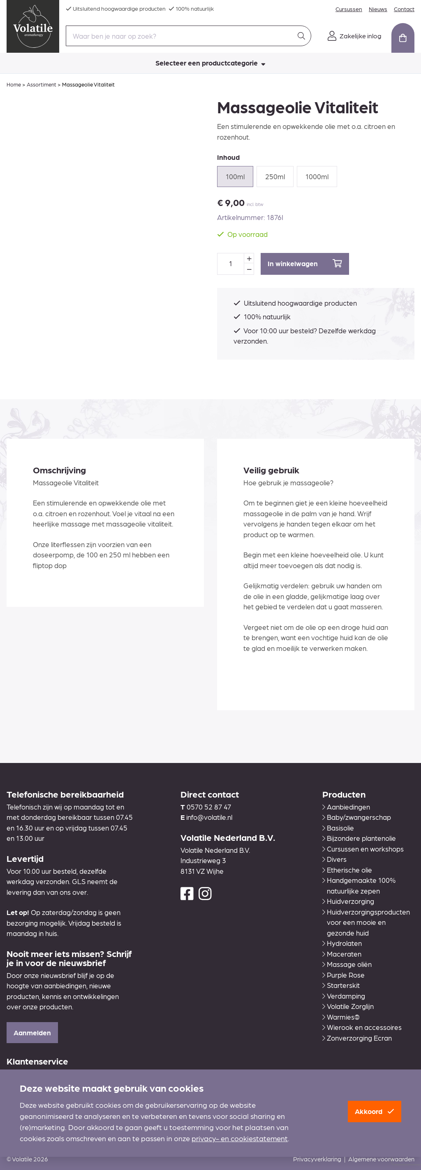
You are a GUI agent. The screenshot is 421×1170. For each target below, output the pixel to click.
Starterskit (341, 985)
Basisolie (338, 828)
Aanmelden (32, 1032)
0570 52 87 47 (209, 807)
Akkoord (374, 1111)
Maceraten (341, 954)
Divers (334, 859)
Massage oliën (347, 964)
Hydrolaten (342, 943)
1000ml (316, 176)
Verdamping (343, 996)
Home (14, 84)
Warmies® (341, 1017)
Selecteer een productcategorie (210, 62)
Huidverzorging (348, 901)
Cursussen (348, 8)
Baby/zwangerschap (356, 817)
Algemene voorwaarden (381, 1159)
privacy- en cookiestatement (240, 1138)
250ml (275, 176)
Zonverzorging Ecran (357, 1038)
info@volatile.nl (209, 817)
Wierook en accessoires (362, 1027)
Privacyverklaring (317, 1159)
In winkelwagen (305, 263)
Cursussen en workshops (363, 849)
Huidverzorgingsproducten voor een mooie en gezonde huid (366, 922)
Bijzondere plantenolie (359, 838)
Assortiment (41, 84)
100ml (235, 176)
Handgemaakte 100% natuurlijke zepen (359, 885)
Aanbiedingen (346, 807)
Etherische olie (347, 870)
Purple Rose (343, 975)
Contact (404, 8)
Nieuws (378, 8)
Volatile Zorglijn (348, 1006)
